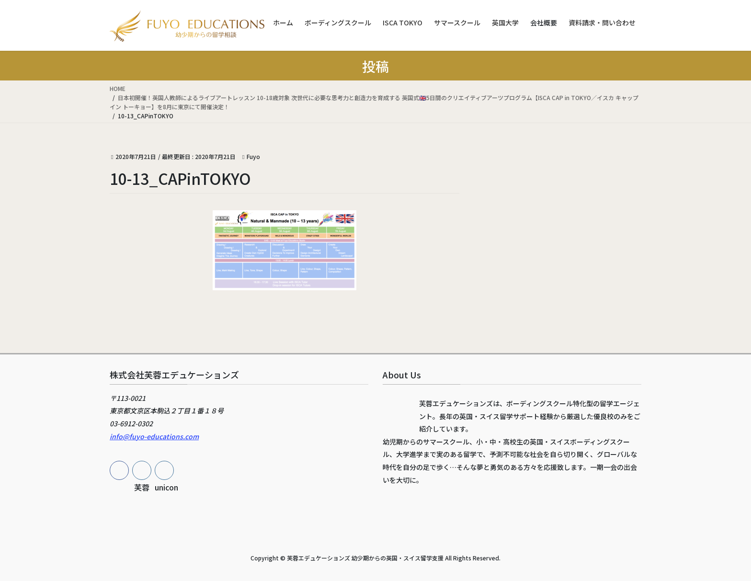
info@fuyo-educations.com (154, 436)
